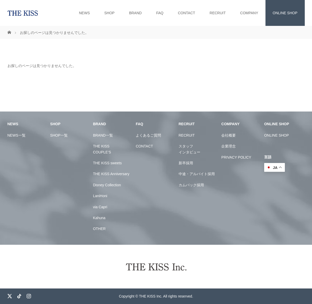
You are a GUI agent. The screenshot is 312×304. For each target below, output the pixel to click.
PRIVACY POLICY (236, 157)
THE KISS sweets (107, 163)
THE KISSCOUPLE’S (102, 149)
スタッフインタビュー (189, 149)
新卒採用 (186, 163)
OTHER (99, 229)
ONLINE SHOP (285, 13)
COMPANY (249, 13)
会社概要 (228, 135)
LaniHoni (100, 196)
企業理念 (228, 146)
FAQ (159, 13)
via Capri (100, 207)
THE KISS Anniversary (111, 174)
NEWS (84, 13)
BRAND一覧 (103, 135)
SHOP (109, 13)
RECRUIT (218, 13)
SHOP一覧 (59, 135)
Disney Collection (107, 185)
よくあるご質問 (148, 135)
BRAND (135, 13)
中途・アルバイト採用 (197, 174)
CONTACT (186, 13)
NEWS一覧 (16, 135)
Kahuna (99, 218)
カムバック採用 (191, 185)
